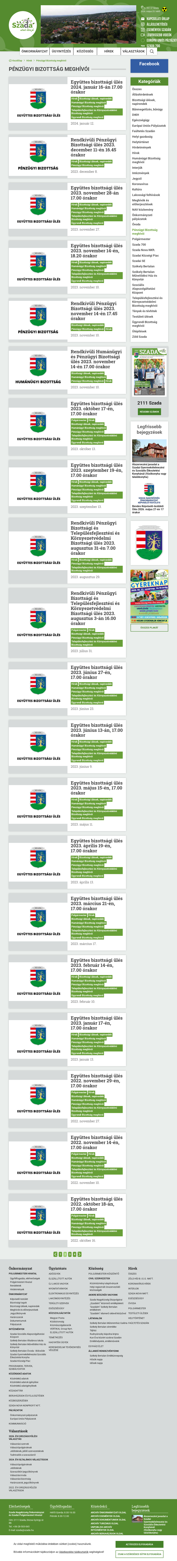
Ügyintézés (61, 51)
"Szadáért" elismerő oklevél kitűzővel (108, 1313)
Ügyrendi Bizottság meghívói (87, 117)
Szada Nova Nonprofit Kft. (25, 1405)
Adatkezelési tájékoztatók (73, 1551)
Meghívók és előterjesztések (142, 202)
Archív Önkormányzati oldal (108, 1512)
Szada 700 (139, 244)
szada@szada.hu (25, 1530)
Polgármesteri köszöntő (103, 1273)
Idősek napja (96, 1363)
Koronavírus (140, 184)
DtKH (135, 114)
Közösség (85, 51)
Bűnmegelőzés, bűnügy (147, 109)
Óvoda (136, 224)
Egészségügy (140, 120)
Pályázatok (16, 1324)
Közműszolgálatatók (60, 1325)
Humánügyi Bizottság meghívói (88, 102)
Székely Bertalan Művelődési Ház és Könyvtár (144, 275)
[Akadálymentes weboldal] (164, 9)
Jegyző (137, 178)
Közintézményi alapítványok (104, 1283)
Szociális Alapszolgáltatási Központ (143, 288)
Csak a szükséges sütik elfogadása (139, 1554)
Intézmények (140, 173)
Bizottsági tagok (18, 1302)
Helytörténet (140, 142)
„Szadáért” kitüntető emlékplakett (107, 1303)
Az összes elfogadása (139, 1544)
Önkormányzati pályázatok (142, 216)
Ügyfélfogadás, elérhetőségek (25, 1278)
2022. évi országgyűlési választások (23, 1489)
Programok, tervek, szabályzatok (21, 1367)
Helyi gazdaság (142, 136)
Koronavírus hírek (139, 1283)
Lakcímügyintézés (59, 1298)
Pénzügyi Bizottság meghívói (51, 60)
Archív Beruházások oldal (107, 1533)
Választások (134, 51)
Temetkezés (56, 1337)
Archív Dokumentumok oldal (108, 1519)
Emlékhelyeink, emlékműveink (104, 1341)
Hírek (109, 51)
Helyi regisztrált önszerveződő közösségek (105, 1288)
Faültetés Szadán (143, 131)
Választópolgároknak (21, 1447)
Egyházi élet (95, 1346)
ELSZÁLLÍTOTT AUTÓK (61, 1332)
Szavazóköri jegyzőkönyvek (24, 1471)
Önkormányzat (35, 51)
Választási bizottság (20, 1479)
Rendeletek (15, 1285)
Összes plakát (149, 627)
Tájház (93, 1330)
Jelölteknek (16, 1468)
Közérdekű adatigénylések (23, 1385)
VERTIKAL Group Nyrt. (61, 1328)
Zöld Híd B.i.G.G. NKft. (140, 1278)
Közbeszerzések (18, 1400)
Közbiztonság (57, 1321)
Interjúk (137, 167)
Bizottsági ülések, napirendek (95, 98)
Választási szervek (19, 1444)
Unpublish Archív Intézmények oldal (102, 1528)
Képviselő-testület (19, 1299)
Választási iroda (18, 1475)
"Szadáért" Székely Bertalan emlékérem (103, 1308)
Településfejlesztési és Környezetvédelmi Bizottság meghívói (94, 112)
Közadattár (16, 1390)
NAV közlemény (142, 209)
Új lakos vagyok (58, 1283)
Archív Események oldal (105, 1516)
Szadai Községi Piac (145, 255)
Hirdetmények (141, 147)
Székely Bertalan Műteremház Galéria (108, 1323)
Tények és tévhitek (144, 311)
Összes (137, 89)
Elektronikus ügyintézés (64, 1293)
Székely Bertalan (143, 266)
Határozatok (16, 1317)
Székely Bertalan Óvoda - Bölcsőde (27, 1351)
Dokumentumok (18, 1320)
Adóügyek (54, 1273)
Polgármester (79, 420)
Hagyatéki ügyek (58, 1342)
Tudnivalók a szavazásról (23, 1455)
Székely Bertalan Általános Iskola (26, 1340)
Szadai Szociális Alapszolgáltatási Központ (27, 1335)
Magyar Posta (57, 1318)
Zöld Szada (139, 336)
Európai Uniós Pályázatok (149, 125)
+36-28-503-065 (21, 1526)
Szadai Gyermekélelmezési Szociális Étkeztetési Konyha (28, 1356)
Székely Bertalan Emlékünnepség (106, 1355)
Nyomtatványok (58, 1288)
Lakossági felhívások (146, 195)
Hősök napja (96, 1359)
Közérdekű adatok (19, 1378)
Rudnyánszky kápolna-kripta (104, 1334)
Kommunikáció (17, 1423)
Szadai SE (138, 261)
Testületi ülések (142, 316)
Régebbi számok (149, 411)
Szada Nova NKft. (143, 250)
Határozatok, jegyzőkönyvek (24, 1482)
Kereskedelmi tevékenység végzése (65, 1348)
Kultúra (137, 189)
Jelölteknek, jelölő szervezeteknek (27, 1451)
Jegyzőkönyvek (18, 1313)
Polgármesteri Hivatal (21, 1282)
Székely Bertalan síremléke (103, 1326)
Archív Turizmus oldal (104, 1523)
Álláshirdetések (142, 94)
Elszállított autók (60, 1278)
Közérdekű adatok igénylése (24, 1382)
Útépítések (139, 331)
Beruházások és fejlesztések (26, 1395)
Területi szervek (59, 1303)
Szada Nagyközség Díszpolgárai (106, 1299)
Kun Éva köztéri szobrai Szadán (106, 1337)
